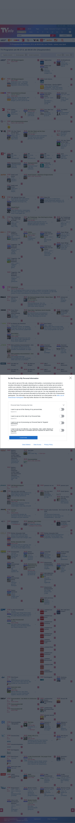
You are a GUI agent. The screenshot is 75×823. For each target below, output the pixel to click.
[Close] (71, 378)
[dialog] (37, 411)
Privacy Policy (48, 444)
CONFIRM (23, 437)
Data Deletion (26, 444)
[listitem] (37, 405)
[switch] (61, 409)
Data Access (37, 444)
